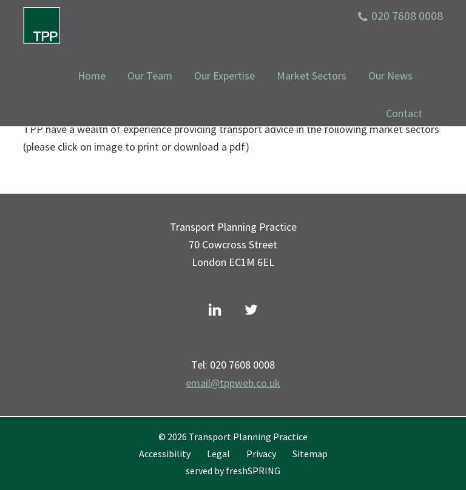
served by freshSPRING (233, 470)
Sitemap (310, 453)
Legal (218, 453)
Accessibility (165, 453)
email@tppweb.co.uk (233, 383)
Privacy (261, 453)
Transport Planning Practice (53, 25)
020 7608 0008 (407, 15)
